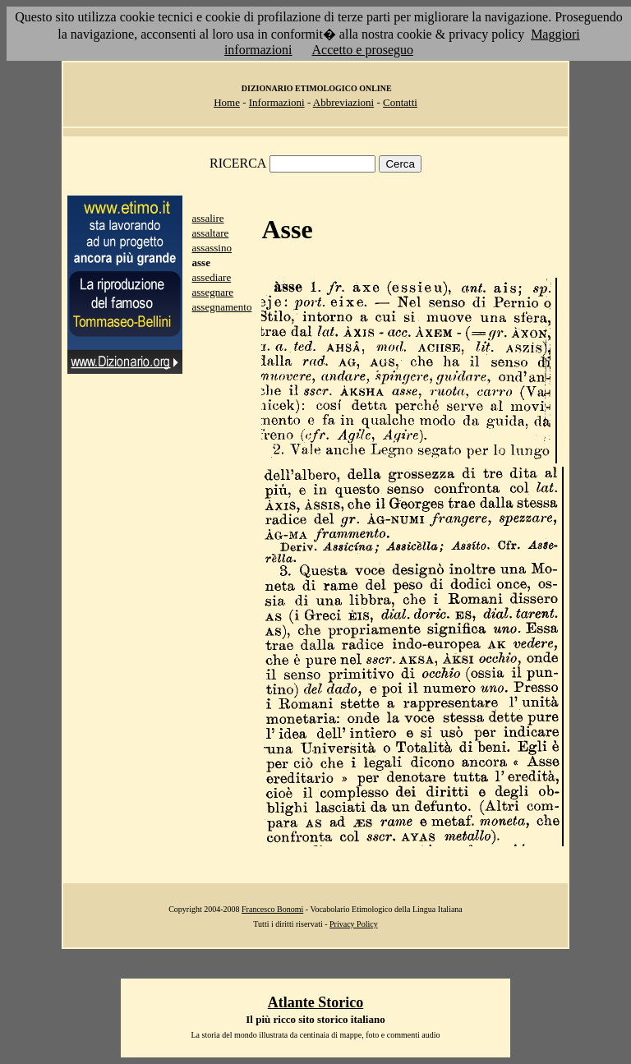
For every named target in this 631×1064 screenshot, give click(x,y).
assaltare (210, 233)
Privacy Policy (353, 923)
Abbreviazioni (343, 102)
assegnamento (222, 307)
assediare (212, 277)
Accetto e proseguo (363, 50)
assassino (212, 248)
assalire (208, 218)
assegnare (213, 292)
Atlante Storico (315, 1002)
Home (227, 102)
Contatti (400, 102)
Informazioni (277, 102)
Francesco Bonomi (272, 909)
